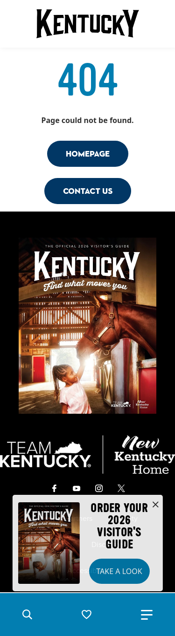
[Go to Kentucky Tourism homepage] (87, 23)
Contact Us (87, 190)
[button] (27, 615)
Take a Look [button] (119, 571)
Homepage (88, 153)
